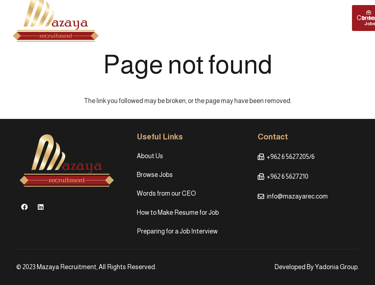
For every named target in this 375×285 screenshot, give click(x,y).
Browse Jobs (155, 174)
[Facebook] (24, 207)
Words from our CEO (166, 193)
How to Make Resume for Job (178, 212)
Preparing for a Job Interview (177, 231)
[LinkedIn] (40, 207)
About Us (150, 156)
